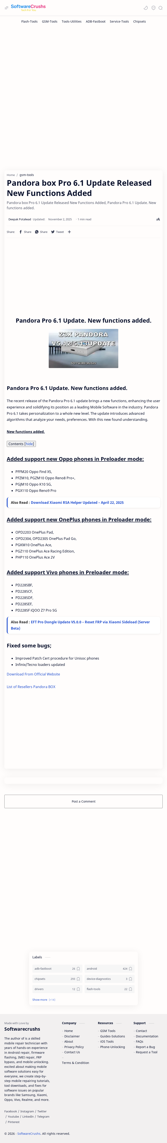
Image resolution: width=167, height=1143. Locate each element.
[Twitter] (42, 1111)
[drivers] (57, 989)
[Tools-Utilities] (72, 21)
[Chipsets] (139, 21)
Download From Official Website (33, 674)
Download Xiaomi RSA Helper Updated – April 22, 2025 (77, 502)
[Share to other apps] (69, 232)
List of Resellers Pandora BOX (31, 687)
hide (29, 443)
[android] (110, 969)
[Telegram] (43, 1117)
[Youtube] (13, 1117)
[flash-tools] (110, 989)
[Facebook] (10, 1111)
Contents (21, 443)
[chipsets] (57, 979)
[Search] (160, 8)
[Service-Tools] (119, 21)
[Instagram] (27, 1111)
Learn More (126, 1128)
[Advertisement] (83, 61)
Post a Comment (83, 802)
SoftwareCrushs (28, 1134)
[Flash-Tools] (29, 21)
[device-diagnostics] (110, 979)
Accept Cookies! (99, 1128)
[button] (145, 8)
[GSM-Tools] (49, 21)
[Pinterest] (14, 1122)
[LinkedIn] (28, 1117)
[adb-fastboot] (57, 969)
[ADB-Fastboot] (95, 21)
